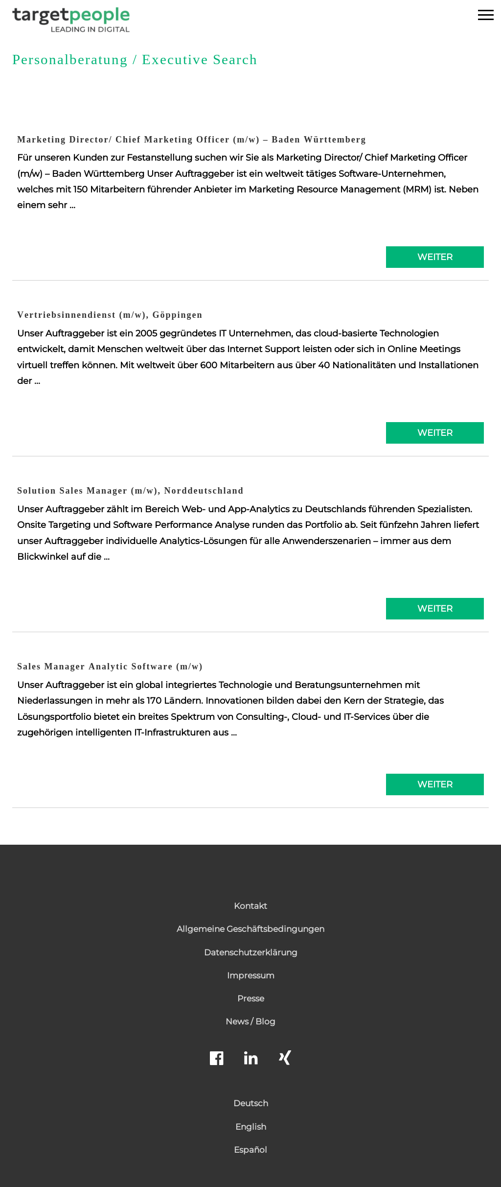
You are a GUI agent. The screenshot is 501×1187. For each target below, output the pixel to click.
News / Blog (250, 1021)
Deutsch (250, 1103)
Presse (250, 998)
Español (250, 1150)
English (250, 1127)
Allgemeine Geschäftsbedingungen (250, 929)
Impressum (250, 975)
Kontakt (250, 906)
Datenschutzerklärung (250, 952)
